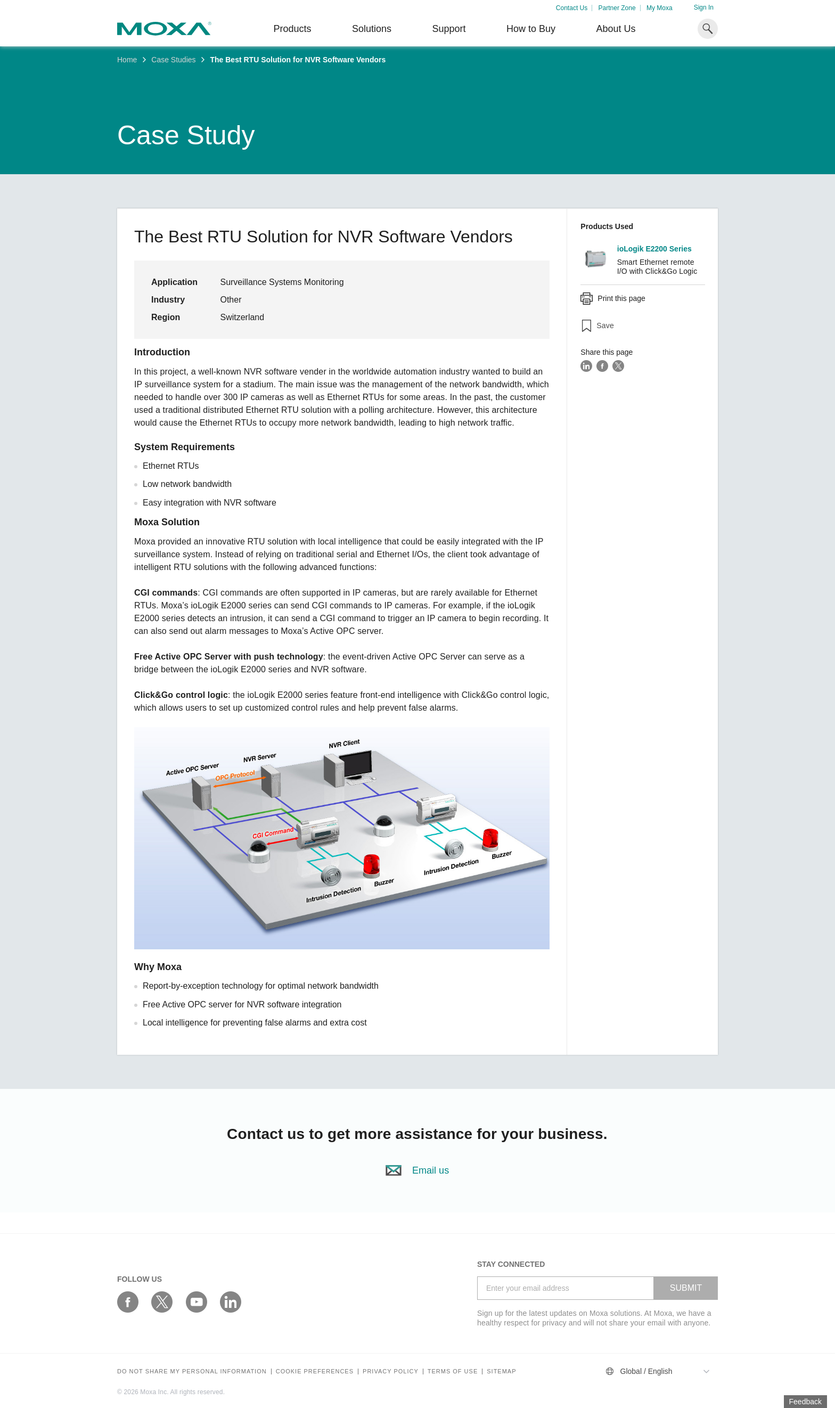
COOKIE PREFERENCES (315, 1371)
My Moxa (659, 8)
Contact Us (571, 8)
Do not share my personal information (192, 1371)
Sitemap (501, 1371)
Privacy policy (391, 1371)
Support (448, 28)
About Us (615, 28)
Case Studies (173, 59)
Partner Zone (617, 8)
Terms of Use (453, 1371)
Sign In (704, 7)
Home (127, 59)
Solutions (371, 28)
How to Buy (530, 28)
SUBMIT (686, 1287)
